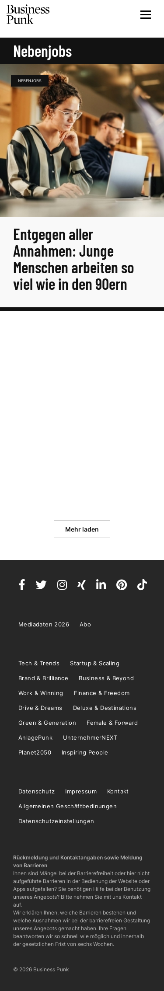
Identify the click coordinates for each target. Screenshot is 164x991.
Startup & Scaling (94, 663)
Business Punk (28, 14)
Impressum (81, 791)
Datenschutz (36, 791)
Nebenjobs (30, 80)
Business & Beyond (106, 678)
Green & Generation (47, 722)
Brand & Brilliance (43, 678)
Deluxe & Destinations (104, 707)
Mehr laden (82, 529)
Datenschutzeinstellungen (56, 820)
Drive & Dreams (40, 707)
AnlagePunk (35, 737)
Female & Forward (112, 722)
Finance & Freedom (102, 692)
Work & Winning (40, 692)
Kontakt (118, 791)
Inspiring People (85, 752)
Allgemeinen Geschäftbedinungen (67, 806)
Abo (85, 624)
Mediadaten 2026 (43, 624)
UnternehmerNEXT (90, 737)
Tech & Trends (38, 663)
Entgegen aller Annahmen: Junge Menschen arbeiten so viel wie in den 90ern (73, 258)
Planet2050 (34, 752)
